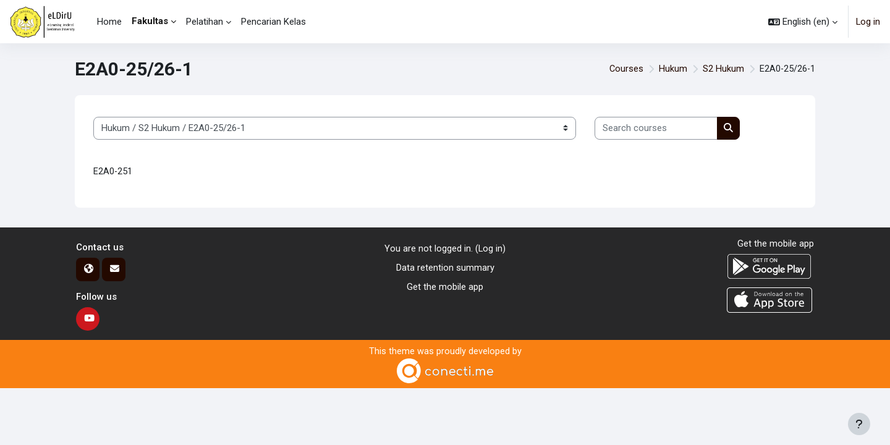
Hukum (672, 69)
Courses (625, 69)
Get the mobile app (445, 286)
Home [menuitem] (109, 21)
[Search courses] (656, 128)
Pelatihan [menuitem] (204, 21)
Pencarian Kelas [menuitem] (273, 21)
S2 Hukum (722, 69)
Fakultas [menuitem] (150, 21)
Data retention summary (445, 268)
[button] (802, 21)
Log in (867, 21)
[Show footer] (859, 424)
